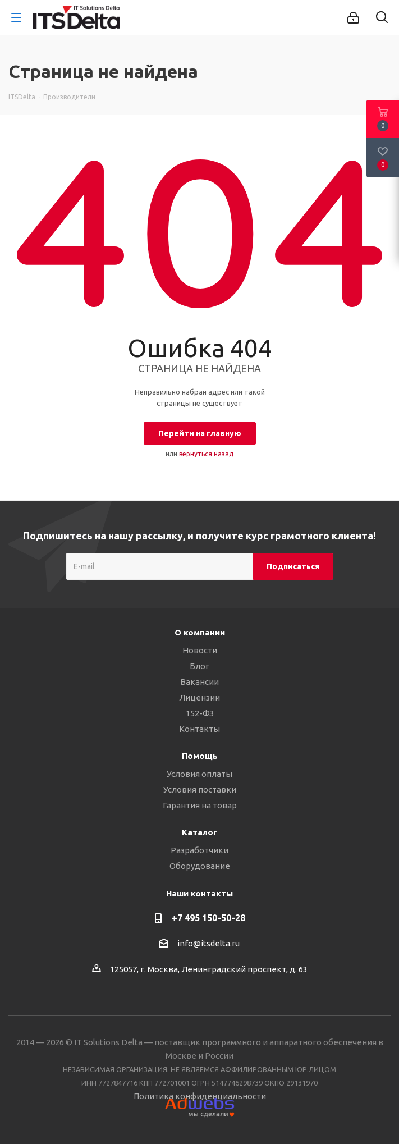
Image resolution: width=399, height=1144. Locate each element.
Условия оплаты (199, 774)
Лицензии (199, 697)
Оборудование (199, 866)
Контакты (199, 729)
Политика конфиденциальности (200, 1096)
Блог (199, 666)
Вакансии (199, 682)
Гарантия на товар (200, 805)
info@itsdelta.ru (208, 943)
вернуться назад (206, 453)
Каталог (199, 832)
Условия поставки (199, 789)
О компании (200, 632)
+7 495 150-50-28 (208, 918)
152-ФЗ (200, 713)
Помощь (200, 756)
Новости (199, 650)
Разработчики (199, 850)
